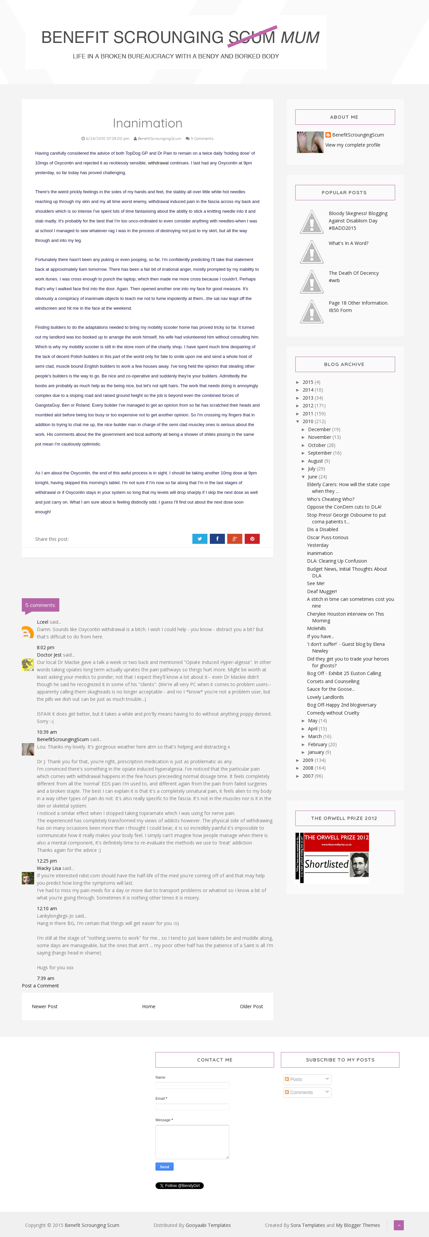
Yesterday (317, 545)
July (312, 468)
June (313, 476)
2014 (309, 389)
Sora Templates (308, 1225)
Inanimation (320, 553)
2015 (309, 382)
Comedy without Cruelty (333, 713)
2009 (309, 760)
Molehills (316, 628)
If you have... (320, 636)
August (316, 461)
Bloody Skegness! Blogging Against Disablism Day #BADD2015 (358, 220)
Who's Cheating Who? (330, 499)
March (315, 736)
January (316, 752)
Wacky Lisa (49, 868)
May (313, 720)
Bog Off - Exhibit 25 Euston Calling (344, 673)
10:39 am (47, 732)
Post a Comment (40, 985)
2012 (309, 405)
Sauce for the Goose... (331, 689)
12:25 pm (47, 861)
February (318, 744)
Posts (293, 1079)
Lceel (42, 622)
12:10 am (47, 908)
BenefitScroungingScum (63, 739)
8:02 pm (45, 647)
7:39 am (45, 978)
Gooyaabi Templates (208, 1225)
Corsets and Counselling (333, 681)
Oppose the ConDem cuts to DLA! (344, 507)
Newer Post (45, 1006)
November (320, 437)
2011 (309, 413)
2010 (309, 421)
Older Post (251, 1006)
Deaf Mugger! (322, 591)
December (320, 429)
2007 (309, 776)
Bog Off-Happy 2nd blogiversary (341, 705)
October (317, 445)
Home (149, 1006)
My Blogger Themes (358, 1225)
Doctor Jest (49, 655)
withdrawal (159, 162)
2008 (309, 768)
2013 (309, 398)
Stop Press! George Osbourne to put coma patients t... (346, 518)
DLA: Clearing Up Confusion (337, 561)
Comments (299, 1092)
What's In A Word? (348, 243)
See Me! (315, 583)
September (320, 453)
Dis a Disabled (322, 529)
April (313, 728)
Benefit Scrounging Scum (92, 1225)
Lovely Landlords (325, 697)
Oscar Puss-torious (328, 537)
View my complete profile (352, 145)
